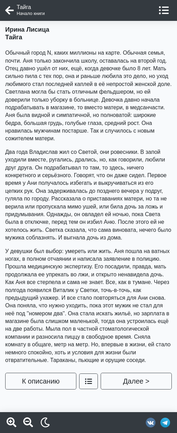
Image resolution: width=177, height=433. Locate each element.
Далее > (136, 381)
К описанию (41, 381)
